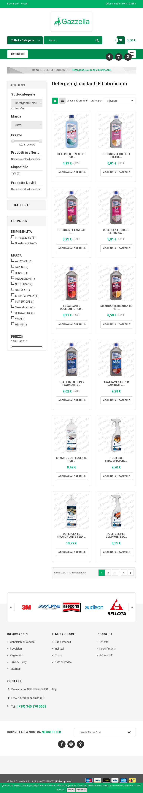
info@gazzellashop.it (32, 697)
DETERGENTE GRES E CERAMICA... (116, 231)
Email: (15, 698)
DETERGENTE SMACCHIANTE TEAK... (71, 535)
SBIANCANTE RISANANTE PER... (116, 307)
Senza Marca (25, 307)
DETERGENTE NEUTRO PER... (71, 155)
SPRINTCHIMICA (26, 295)
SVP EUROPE (24, 301)
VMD (20, 318)
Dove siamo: (19, 689)
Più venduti (105, 655)
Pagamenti (16, 655)
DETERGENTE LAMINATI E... (71, 231)
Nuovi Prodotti (107, 648)
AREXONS (23, 261)
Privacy (60, 781)
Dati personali (63, 641)
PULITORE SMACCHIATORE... (116, 459)
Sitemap (15, 668)
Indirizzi (59, 648)
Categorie (17, 54)
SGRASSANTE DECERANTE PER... (71, 307)
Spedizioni (16, 648)
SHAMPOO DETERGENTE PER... (71, 459)
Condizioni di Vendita (22, 641)
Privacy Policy (18, 662)
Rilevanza (121, 100)
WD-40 (21, 324)
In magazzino (25, 237)
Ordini (58, 655)
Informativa (81, 790)
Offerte (103, 641)
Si (17, 173)
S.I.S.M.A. (22, 290)
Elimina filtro (19, 108)
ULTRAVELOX (25, 313)
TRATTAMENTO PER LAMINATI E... (116, 383)
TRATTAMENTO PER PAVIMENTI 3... (71, 383)
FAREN (21, 267)
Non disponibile (26, 243)
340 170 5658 (129, 3)
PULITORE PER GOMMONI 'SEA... (116, 535)
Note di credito (63, 662)
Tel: (13, 706)
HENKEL (21, 272)
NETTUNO (23, 284)
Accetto (71, 790)
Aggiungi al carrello (73, 172)
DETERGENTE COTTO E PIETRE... (116, 155)
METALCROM (25, 278)
